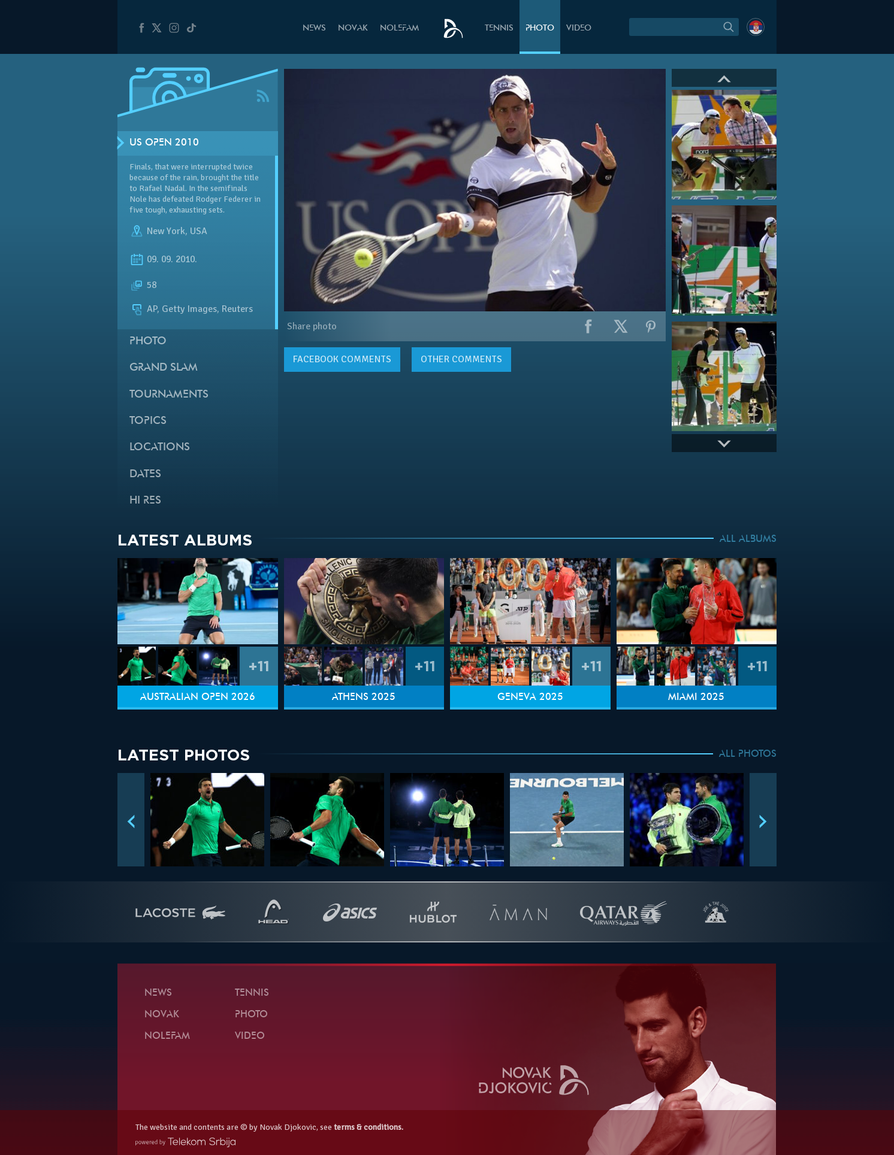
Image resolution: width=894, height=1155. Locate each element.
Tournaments (169, 395)
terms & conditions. (368, 1127)
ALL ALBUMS (748, 539)
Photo (539, 28)
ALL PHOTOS (748, 754)
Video (578, 28)
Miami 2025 (696, 697)
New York (166, 231)
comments (342, 359)
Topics (148, 421)
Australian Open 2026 (197, 697)
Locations (159, 447)
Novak (353, 28)
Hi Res (145, 501)
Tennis (499, 28)
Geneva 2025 (530, 697)
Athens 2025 (363, 697)
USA (198, 231)
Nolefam (399, 28)
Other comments (461, 359)
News (314, 28)
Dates (145, 474)
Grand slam (163, 368)
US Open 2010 (164, 143)
